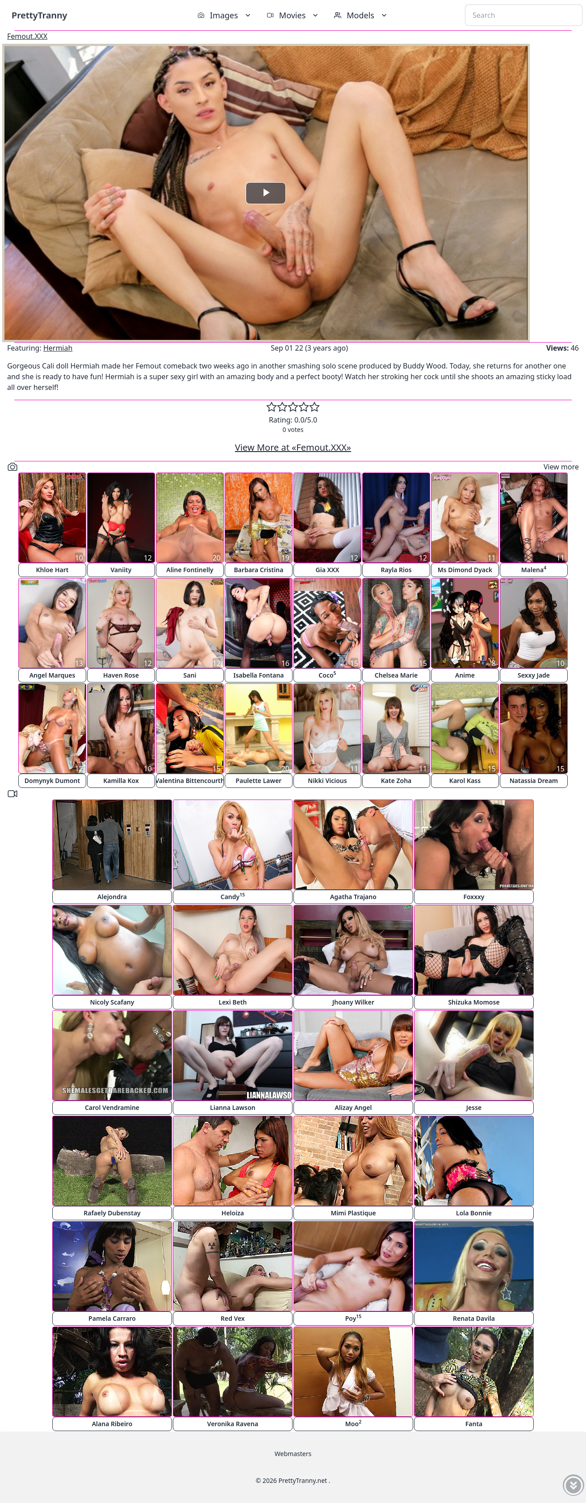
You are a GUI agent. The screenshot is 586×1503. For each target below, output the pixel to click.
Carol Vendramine (112, 1107)
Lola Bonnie (474, 1213)
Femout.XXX (27, 36)
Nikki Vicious (327, 780)
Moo (353, 1423)
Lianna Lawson (232, 1107)
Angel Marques (52, 675)
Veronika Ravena (232, 1423)
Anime (465, 675)
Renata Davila (474, 1318)
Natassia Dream (534, 780)
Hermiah (57, 348)
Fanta (474, 1423)
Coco (327, 674)
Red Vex (233, 1318)
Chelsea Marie (396, 675)
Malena (534, 569)
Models (361, 15)
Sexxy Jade (534, 675)
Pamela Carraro (112, 1318)
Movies (293, 15)
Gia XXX (327, 569)
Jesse (474, 1107)
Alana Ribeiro (112, 1423)
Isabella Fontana (258, 675)
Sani (190, 675)
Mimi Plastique (353, 1213)
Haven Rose (121, 675)
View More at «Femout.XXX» (293, 447)
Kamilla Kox (121, 780)
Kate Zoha (396, 780)
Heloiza (233, 1213)
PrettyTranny (39, 15)
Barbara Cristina (259, 569)
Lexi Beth (232, 1002)
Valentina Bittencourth (190, 780)
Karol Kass (465, 780)
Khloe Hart (52, 569)
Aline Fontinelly (189, 569)
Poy (353, 1318)
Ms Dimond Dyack (465, 569)
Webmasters (293, 1453)
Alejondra (112, 896)
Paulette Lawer (259, 780)
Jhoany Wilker (353, 1002)
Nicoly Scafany (112, 1002)
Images (224, 15)
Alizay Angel (353, 1107)
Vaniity (121, 569)
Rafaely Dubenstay (112, 1213)
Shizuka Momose (473, 1002)
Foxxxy (473, 896)
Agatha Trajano (353, 896)
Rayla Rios (396, 569)
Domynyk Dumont (52, 780)
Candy (233, 896)
